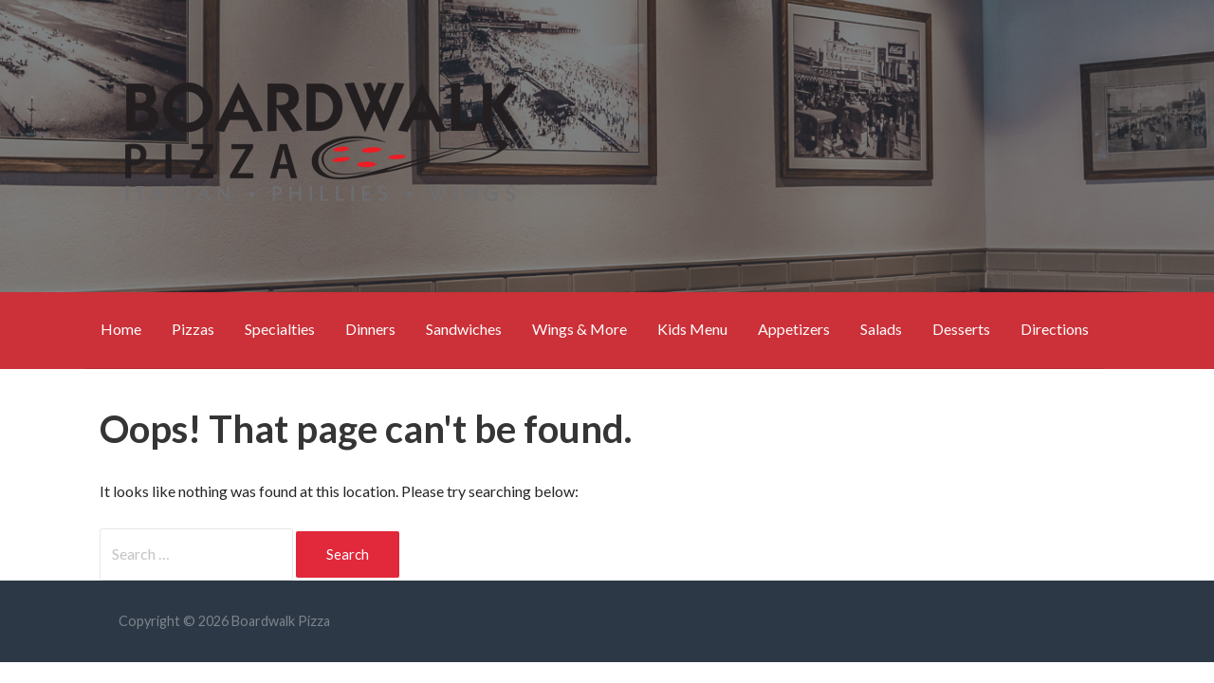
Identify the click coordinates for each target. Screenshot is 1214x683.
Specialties (280, 329)
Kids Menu (692, 329)
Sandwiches (464, 329)
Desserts (961, 329)
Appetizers (794, 329)
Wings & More (579, 329)
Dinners (370, 329)
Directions (1055, 329)
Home (121, 329)
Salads (881, 329)
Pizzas (193, 329)
